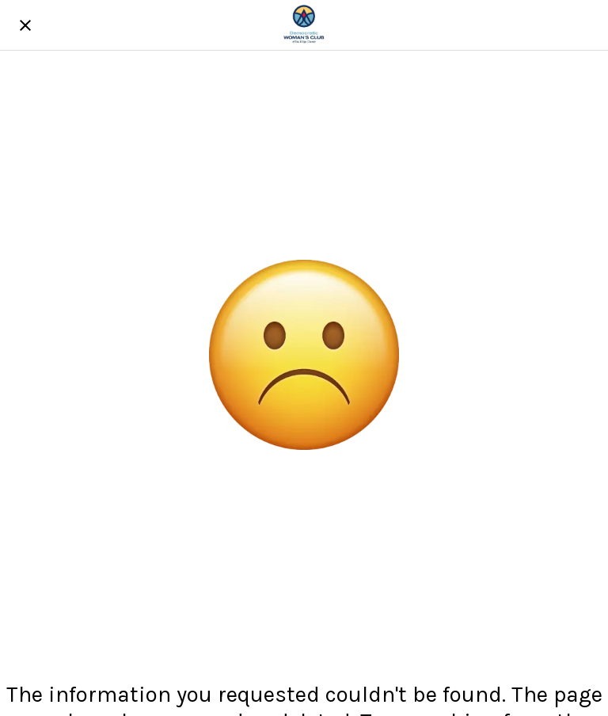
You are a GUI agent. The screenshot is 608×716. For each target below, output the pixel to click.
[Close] (25, 25)
